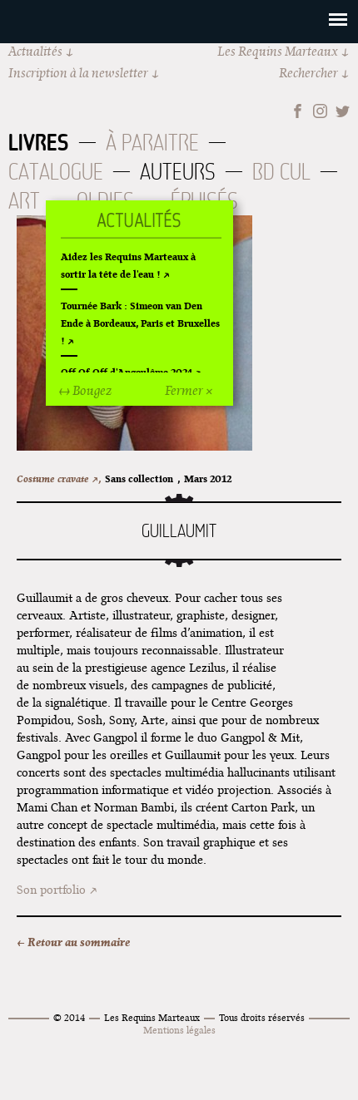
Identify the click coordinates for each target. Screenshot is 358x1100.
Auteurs (178, 171)
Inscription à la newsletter (78, 73)
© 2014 (69, 1017)
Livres (38, 142)
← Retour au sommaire (73, 942)
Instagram (320, 111)
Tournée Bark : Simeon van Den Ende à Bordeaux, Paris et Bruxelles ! (140, 323)
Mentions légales (179, 1030)
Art (24, 200)
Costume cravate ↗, (59, 478)
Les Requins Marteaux (277, 51)
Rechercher (308, 73)
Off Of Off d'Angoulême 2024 (126, 372)
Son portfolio (51, 889)
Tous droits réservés (262, 1017)
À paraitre (152, 142)
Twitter (343, 111)
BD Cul (281, 171)
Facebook (298, 111)
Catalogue (55, 171)
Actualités (35, 51)
